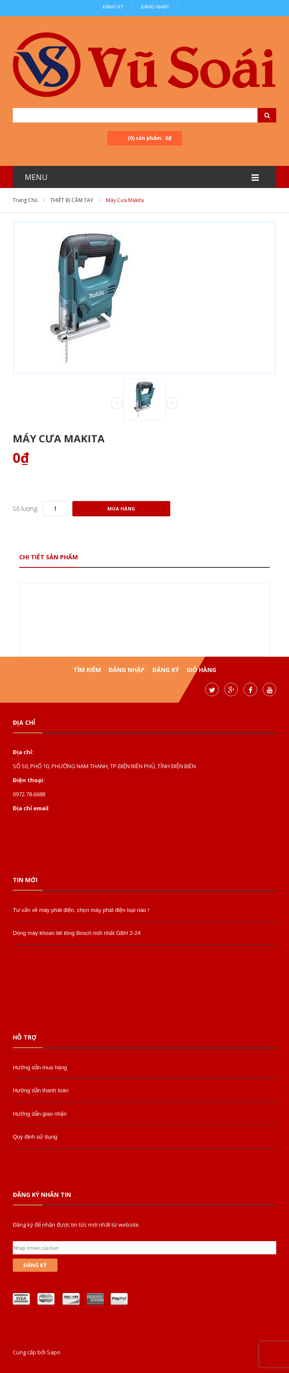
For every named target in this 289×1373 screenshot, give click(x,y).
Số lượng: (25, 508)
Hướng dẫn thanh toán (41, 1090)
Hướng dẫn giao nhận (39, 1114)
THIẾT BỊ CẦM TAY (71, 200)
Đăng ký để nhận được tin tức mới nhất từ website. (76, 1224)
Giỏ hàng (201, 670)
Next (172, 403)
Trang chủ (25, 200)
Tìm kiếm (87, 670)
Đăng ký (113, 6)
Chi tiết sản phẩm (48, 557)
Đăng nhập (155, 6)
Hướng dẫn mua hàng (40, 1067)
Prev (117, 403)
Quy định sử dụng (35, 1137)
